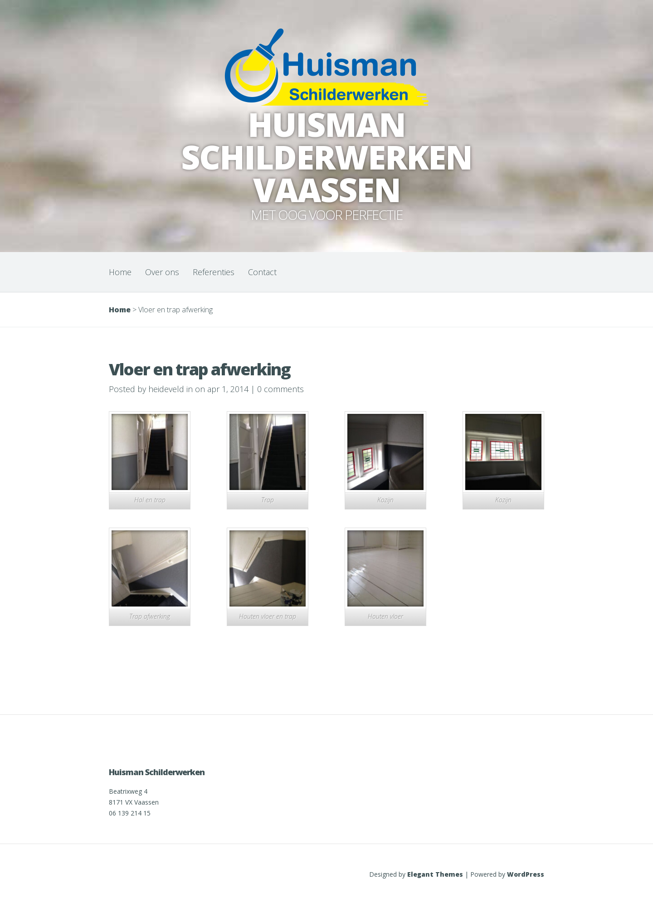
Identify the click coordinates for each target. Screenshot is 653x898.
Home (120, 272)
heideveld (166, 388)
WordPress (525, 874)
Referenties (213, 272)
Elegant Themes (435, 874)
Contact (262, 272)
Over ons (162, 272)
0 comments (280, 388)
